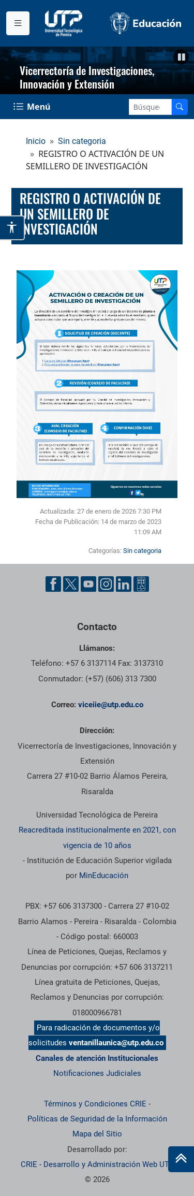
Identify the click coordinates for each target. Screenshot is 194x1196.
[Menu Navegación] (32, 106)
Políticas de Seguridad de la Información (97, 1119)
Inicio (36, 141)
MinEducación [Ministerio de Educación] (103, 875)
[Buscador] (179, 107)
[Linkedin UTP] (123, 584)
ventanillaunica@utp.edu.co (116, 1042)
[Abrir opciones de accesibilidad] (12, 227)
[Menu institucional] (17, 23)
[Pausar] (181, 57)
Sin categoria (82, 141)
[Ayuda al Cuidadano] (141, 584)
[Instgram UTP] (106, 584)
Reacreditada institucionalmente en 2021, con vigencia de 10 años (97, 837)
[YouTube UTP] (88, 584)
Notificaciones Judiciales (97, 1073)
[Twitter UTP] (71, 584)
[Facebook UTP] (53, 584)
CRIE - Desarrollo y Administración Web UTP (97, 1164)
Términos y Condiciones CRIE (95, 1104)
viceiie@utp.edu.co (110, 704)
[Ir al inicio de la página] (181, 1159)
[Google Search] (150, 107)
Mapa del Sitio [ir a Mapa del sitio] (97, 1134)
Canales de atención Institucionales (97, 1058)
